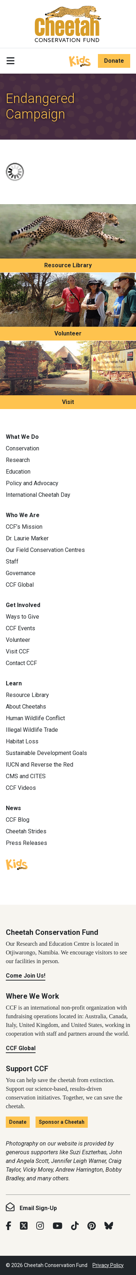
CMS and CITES (26, 776)
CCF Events (20, 628)
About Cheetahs (26, 706)
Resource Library (68, 265)
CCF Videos (21, 787)
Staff (12, 561)
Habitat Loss (22, 741)
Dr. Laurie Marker (27, 538)
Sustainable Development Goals (46, 753)
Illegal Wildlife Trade (32, 729)
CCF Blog (17, 819)
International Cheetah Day (38, 494)
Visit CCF (17, 651)
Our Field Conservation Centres (45, 549)
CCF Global (20, 584)
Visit (68, 402)
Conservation (22, 448)
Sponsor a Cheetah (62, 1122)
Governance (21, 573)
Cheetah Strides (26, 831)
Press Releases (26, 842)
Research (18, 460)
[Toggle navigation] (10, 61)
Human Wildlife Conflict (35, 718)
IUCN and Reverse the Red (39, 764)
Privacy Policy (108, 1265)
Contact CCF (21, 663)
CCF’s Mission (24, 526)
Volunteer (68, 333)
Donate (114, 60)
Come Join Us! (25, 975)
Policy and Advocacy (32, 483)
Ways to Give (22, 616)
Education (18, 471)
